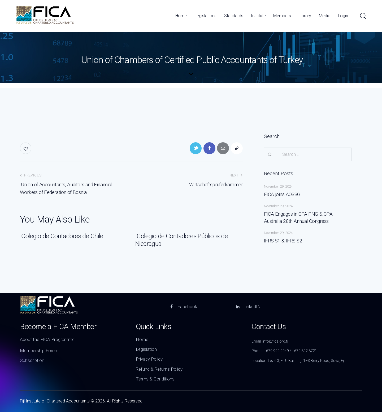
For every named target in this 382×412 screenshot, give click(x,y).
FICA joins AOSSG (282, 194)
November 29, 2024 (278, 186)
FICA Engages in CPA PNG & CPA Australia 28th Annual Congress (307, 217)
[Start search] (362, 16)
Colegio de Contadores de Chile (61, 236)
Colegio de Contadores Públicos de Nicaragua (181, 240)
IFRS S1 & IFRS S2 (283, 241)
